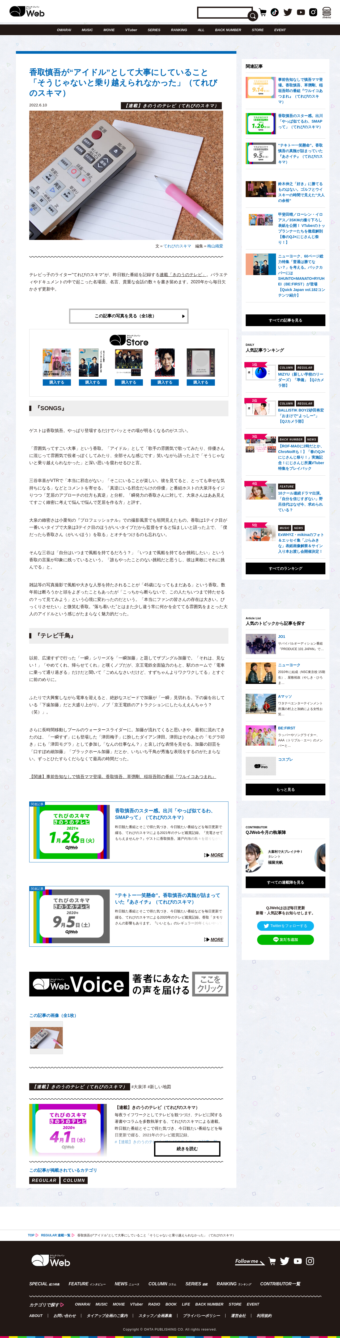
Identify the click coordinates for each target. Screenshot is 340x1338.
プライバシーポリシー (201, 1316)
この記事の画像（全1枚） (53, 1015)
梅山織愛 (215, 246)
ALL (201, 30)
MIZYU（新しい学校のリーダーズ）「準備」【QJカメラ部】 (301, 380)
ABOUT (35, 1316)
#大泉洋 (138, 1087)
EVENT (280, 30)
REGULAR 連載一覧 (56, 1235)
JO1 (281, 636)
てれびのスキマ (177, 246)
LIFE (186, 1304)
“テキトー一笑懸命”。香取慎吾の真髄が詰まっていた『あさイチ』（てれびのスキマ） (167, 899)
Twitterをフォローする (285, 925)
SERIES (154, 30)
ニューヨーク (289, 665)
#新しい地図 (159, 1087)
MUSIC (87, 30)
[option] (285, 857)
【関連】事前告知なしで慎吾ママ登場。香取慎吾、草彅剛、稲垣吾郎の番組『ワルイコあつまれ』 (122, 776)
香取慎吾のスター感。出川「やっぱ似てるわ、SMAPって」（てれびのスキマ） (165, 814)
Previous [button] (251, 857)
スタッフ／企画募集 (155, 1316)
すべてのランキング (285, 568)
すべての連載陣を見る (285, 882)
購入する (56, 382)
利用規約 (264, 1316)
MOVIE (109, 30)
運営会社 (238, 1316)
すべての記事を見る (285, 320)
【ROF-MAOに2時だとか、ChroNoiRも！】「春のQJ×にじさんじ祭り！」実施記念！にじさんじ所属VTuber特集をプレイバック (301, 457)
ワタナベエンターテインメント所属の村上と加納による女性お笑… (300, 708)
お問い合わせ (64, 1316)
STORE (258, 30)
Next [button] (316, 857)
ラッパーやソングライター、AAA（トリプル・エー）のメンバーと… (300, 740)
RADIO (154, 1304)
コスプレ (285, 759)
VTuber (131, 30)
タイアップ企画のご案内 (107, 1316)
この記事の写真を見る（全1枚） (125, 316)
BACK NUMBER (228, 30)
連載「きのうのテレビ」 (183, 274)
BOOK (171, 1304)
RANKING (179, 30)
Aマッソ (285, 696)
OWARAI (64, 30)
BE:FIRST (286, 728)
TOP (31, 1235)
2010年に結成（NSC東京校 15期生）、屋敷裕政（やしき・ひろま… (301, 677)
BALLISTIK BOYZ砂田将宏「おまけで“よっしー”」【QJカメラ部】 (301, 415)
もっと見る (285, 789)
